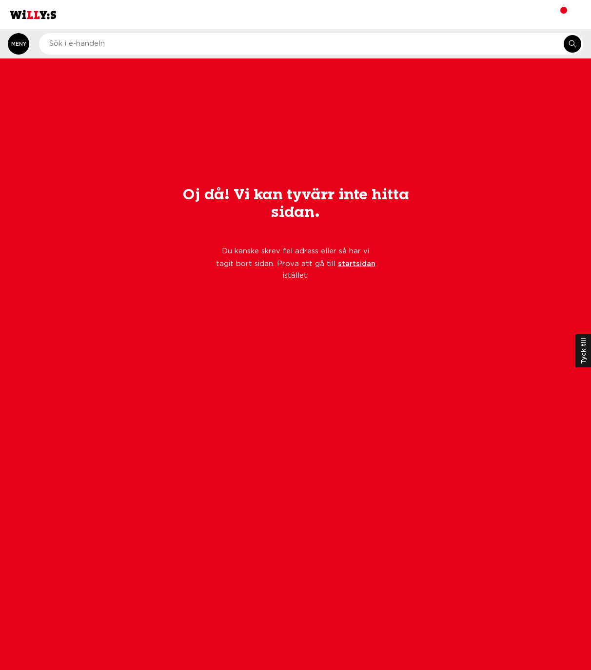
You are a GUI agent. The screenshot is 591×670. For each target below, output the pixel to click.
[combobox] (311, 44)
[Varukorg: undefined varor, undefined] (557, 14)
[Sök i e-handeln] (572, 44)
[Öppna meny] (18, 44)
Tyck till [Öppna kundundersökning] (583, 351)
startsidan (356, 263)
